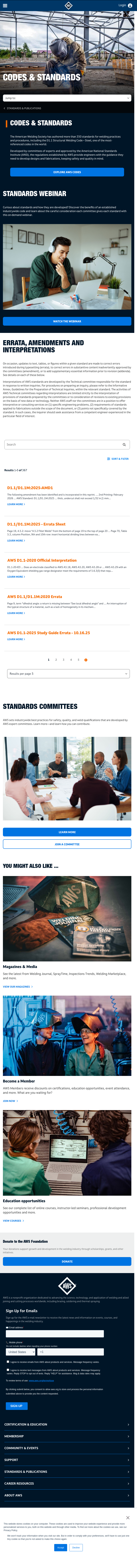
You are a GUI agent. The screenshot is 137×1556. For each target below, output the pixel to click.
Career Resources (19, 1483)
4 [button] (71, 659)
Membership (14, 1436)
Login (122, 5)
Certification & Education (25, 1424)
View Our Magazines (16, 986)
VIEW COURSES (12, 1220)
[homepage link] (67, 1284)
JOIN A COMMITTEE (67, 844)
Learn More (15, 504)
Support (11, 1460)
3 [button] (63, 659)
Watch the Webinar (67, 321)
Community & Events (21, 1448)
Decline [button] (76, 1547)
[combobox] (60, 444)
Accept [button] (60, 1547)
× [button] (128, 1518)
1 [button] (48, 659)
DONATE (67, 1261)
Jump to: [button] (10, 98)
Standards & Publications (24, 108)
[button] (124, 444)
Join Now (9, 1100)
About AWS (13, 1495)
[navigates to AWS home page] (69, 8)
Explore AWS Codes (67, 172)
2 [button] (56, 659)
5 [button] (78, 659)
